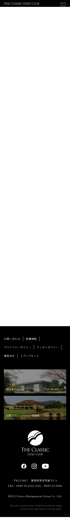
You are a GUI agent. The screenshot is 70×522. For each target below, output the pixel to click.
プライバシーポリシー (17, 352)
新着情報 (31, 343)
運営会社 (9, 360)
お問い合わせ (12, 343)
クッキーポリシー (48, 352)
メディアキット (29, 360)
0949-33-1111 (24, 490)
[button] (63, 5)
